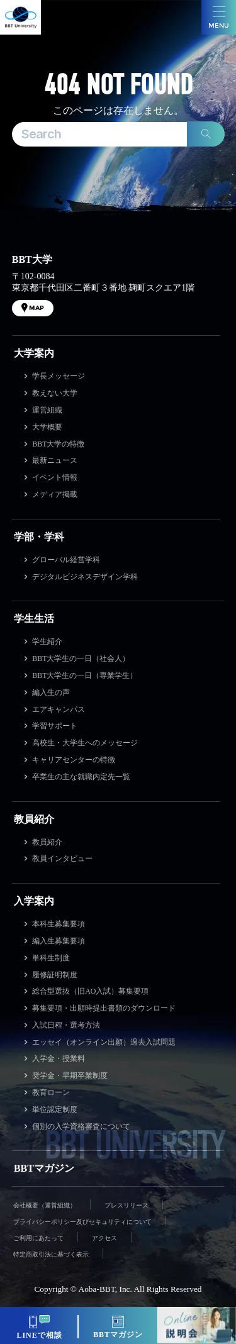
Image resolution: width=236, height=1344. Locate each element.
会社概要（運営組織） (44, 1205)
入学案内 (34, 901)
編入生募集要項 (58, 940)
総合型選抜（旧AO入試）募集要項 (90, 991)
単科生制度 (51, 957)
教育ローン (51, 1092)
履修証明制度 (54, 974)
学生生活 (34, 618)
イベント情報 (54, 477)
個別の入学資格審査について (81, 1126)
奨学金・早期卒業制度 (70, 1075)
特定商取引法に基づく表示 (51, 1254)
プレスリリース (126, 1205)
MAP (36, 308)
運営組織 (47, 410)
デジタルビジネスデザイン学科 (85, 576)
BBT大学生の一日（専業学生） (84, 675)
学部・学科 (39, 536)
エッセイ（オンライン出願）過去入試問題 (104, 1042)
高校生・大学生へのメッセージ (85, 742)
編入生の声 (51, 692)
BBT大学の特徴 (58, 444)
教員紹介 (34, 819)
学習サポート (54, 725)
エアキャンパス (58, 709)
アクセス (104, 1238)
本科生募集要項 (58, 923)
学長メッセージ (58, 376)
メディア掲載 (54, 494)
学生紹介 (47, 641)
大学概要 (47, 427)
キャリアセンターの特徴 (73, 759)
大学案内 (34, 353)
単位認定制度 (54, 1109)
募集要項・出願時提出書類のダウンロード (104, 1008)
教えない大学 (54, 393)
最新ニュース (54, 460)
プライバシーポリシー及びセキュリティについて (82, 1221)
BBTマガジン (44, 1168)
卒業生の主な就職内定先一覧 (81, 776)
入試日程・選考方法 (66, 1025)
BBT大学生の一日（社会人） (81, 658)
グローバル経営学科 (66, 559)
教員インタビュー (62, 858)
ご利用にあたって (38, 1238)
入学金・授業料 (58, 1058)
